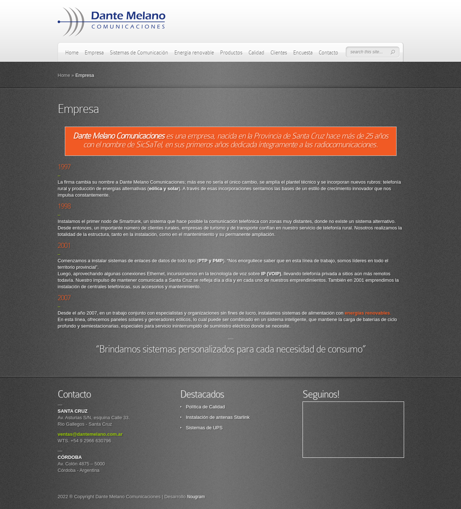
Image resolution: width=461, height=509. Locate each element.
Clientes (278, 53)
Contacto (328, 53)
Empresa (94, 53)
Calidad (256, 53)
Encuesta (303, 53)
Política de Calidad (205, 406)
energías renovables (367, 313)
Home (72, 53)
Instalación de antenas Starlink (218, 417)
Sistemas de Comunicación (139, 53)
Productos (231, 53)
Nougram (196, 496)
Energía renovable (194, 53)
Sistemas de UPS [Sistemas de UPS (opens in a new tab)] (204, 427)
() (271, 273)
